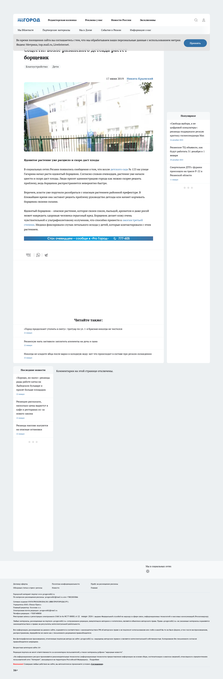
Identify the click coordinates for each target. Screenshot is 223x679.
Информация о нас (140, 30)
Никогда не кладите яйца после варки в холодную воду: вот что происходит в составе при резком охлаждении (88, 356)
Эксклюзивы (148, 20)
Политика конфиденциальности (66, 584)
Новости (55, 588)
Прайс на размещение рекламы (104, 584)
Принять (195, 43)
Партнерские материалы (56, 30)
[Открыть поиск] (196, 20)
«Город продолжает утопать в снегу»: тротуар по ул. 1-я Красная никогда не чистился (88, 331)
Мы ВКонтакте (26, 30)
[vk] (28, 255)
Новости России (121, 20)
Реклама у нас (94, 20)
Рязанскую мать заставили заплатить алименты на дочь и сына (88, 343)
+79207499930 (35, 613)
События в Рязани (111, 30)
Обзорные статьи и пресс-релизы (27, 588)
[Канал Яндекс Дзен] (148, 571)
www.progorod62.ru (46, 594)
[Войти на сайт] (204, 20)
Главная (94, 588)
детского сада (119, 169)
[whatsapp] (38, 255)
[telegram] (47, 255)
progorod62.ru (60, 621)
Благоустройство (37, 66)
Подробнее (94, 659)
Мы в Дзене (85, 30)
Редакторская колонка (62, 20)
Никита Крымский (140, 78)
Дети (55, 66)
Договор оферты (20, 584)
